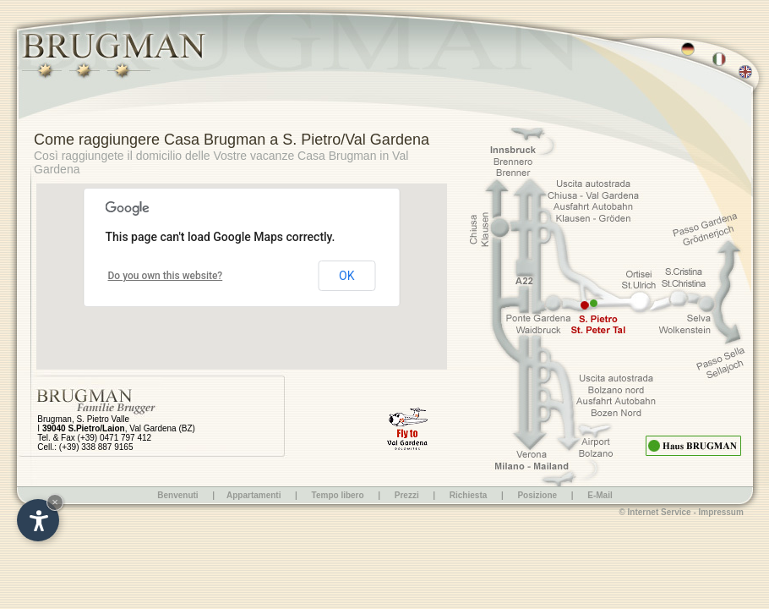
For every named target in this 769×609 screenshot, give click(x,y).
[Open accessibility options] (38, 520)
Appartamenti (253, 495)
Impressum (721, 512)
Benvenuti (177, 495)
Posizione (537, 495)
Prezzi (407, 495)
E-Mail (599, 495)
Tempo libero (338, 495)
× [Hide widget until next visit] (55, 502)
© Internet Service (654, 512)
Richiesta (468, 495)
